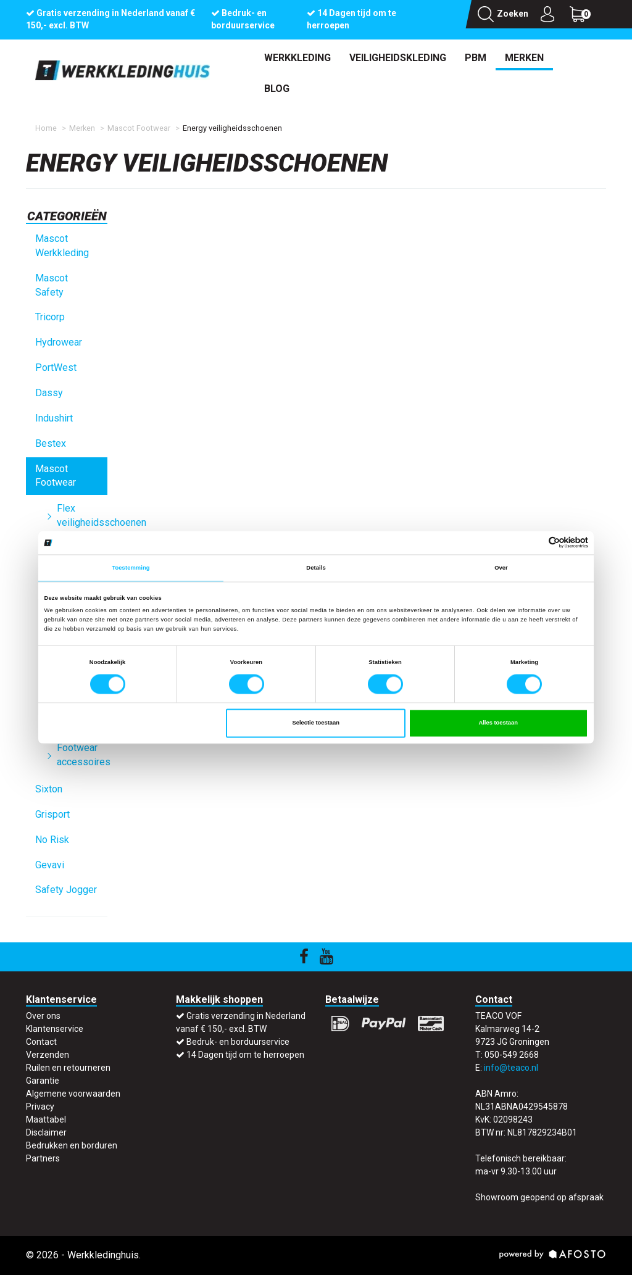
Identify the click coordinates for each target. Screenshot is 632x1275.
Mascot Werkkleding (62, 246)
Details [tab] (315, 568)
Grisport (52, 814)
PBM (475, 58)
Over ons (43, 1016)
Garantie (42, 1081)
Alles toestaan (497, 723)
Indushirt (54, 418)
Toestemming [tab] (130, 568)
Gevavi (49, 865)
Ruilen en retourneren (68, 1068)
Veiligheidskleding (397, 58)
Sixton (48, 789)
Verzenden (47, 1055)
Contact (41, 1042)
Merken (524, 58)
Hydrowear (58, 342)
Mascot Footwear (138, 128)
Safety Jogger (66, 889)
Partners (43, 1158)
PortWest (56, 367)
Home (46, 128)
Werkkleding (297, 58)
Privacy (40, 1106)
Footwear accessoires (82, 755)
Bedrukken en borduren (71, 1145)
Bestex (50, 443)
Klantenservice (54, 1029)
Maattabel (46, 1119)
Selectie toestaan (315, 723)
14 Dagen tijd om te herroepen (245, 1055)
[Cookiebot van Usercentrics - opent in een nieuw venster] (534, 543)
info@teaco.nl (511, 1068)
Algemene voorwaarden (73, 1093)
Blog (276, 88)
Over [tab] (501, 568)
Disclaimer (46, 1132)
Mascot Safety (51, 285)
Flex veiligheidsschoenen (82, 515)
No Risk (52, 839)
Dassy (49, 393)
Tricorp (50, 317)
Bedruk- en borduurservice (237, 1042)
